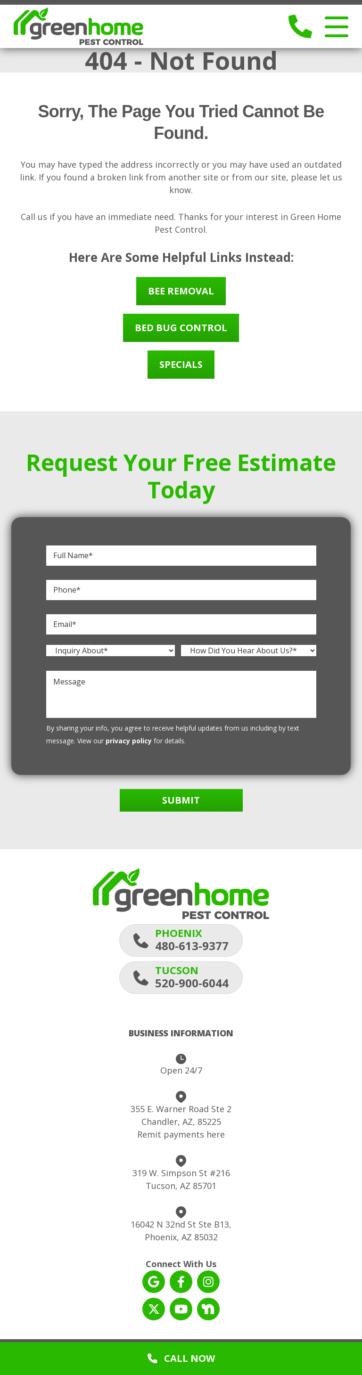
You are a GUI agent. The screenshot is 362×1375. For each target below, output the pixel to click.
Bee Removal (181, 295)
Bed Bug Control (181, 332)
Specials (181, 369)
